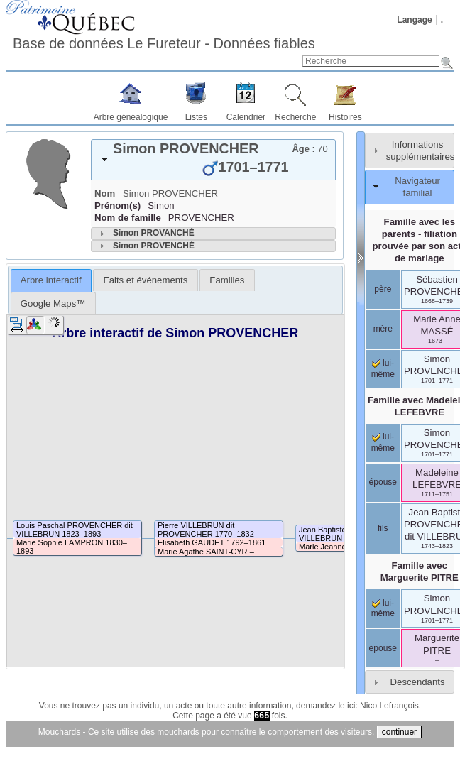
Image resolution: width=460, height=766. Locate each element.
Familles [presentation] (226, 280)
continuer (399, 732)
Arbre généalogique (131, 117)
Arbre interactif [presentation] (51, 280)
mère (383, 329)
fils (383, 528)
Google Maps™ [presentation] (53, 303)
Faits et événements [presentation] (146, 280)
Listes (196, 117)
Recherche (295, 117)
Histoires (345, 117)
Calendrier (245, 117)
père (382, 289)
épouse (383, 482)
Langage (414, 20)
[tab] (213, 159)
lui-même (383, 442)
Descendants (417, 682)
